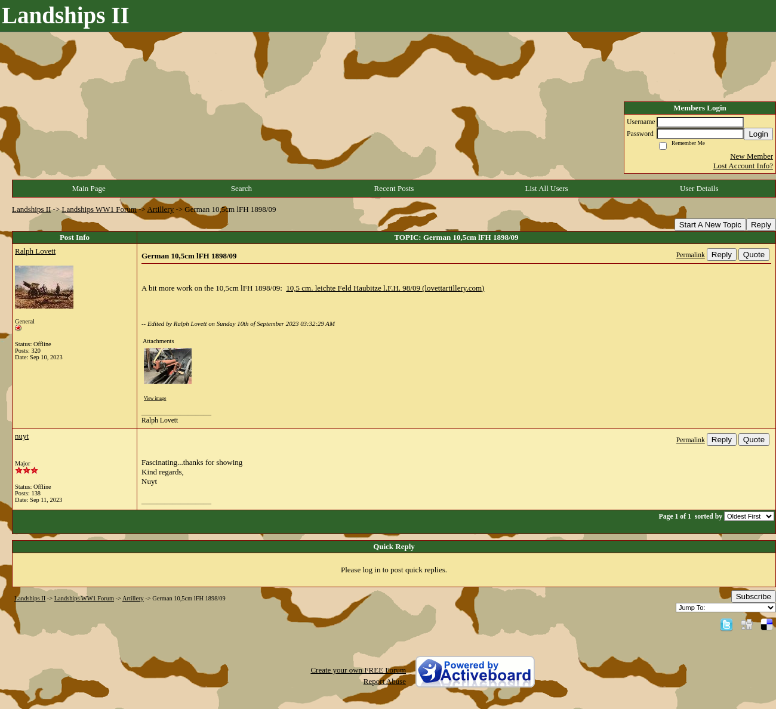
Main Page (89, 188)
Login (758, 134)
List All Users (546, 188)
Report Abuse (385, 681)
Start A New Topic (710, 224)
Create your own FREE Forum (358, 669)
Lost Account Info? (743, 165)
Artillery (160, 209)
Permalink (690, 255)
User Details (699, 188)
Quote (754, 254)
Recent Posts (394, 188)
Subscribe (753, 596)
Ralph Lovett (35, 250)
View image (155, 398)
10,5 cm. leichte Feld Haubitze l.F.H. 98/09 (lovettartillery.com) (385, 287)
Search (241, 188)
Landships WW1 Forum (99, 209)
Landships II (31, 209)
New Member (751, 156)
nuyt (22, 435)
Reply (761, 224)
